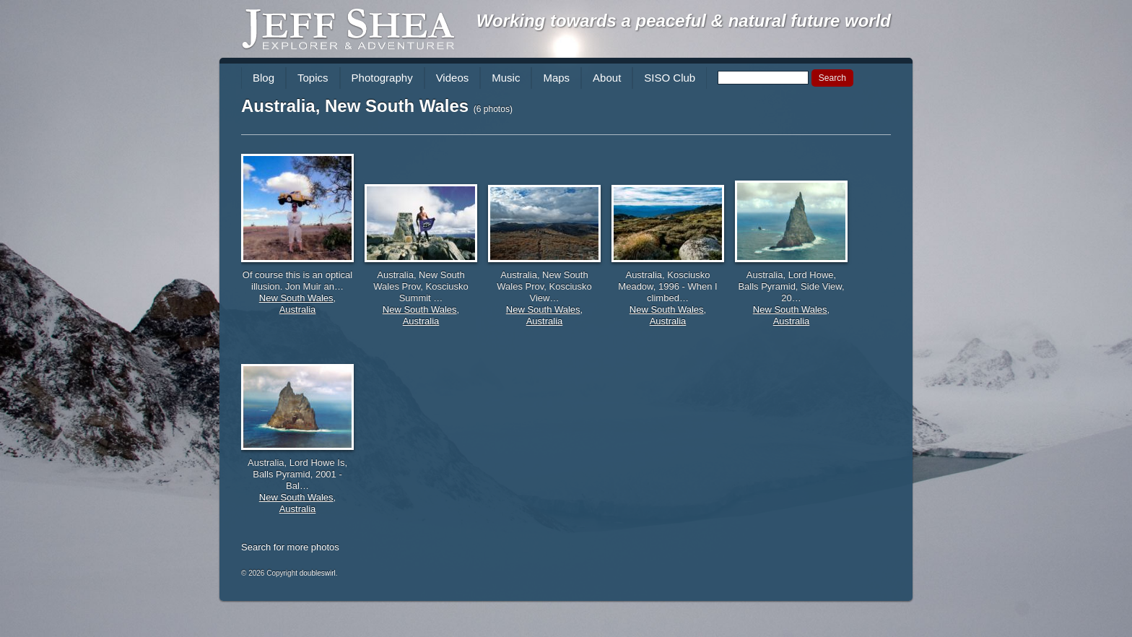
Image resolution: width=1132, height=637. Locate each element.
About (607, 78)
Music (506, 78)
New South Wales (296, 297)
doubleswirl (318, 573)
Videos (452, 78)
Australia (297, 309)
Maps (556, 78)
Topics (312, 78)
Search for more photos (290, 547)
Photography (382, 78)
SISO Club (669, 78)
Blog (263, 78)
